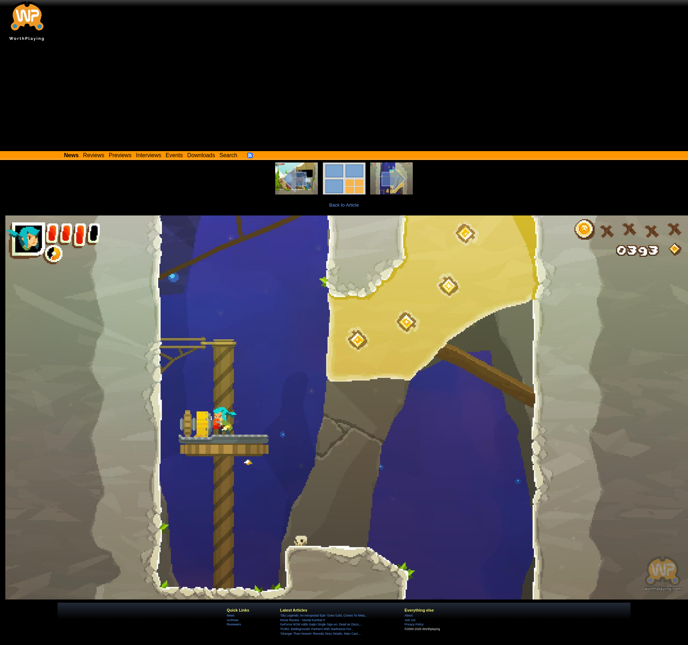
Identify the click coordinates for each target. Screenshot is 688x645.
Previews (120, 155)
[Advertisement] (344, 98)
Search (228, 155)
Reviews (94, 155)
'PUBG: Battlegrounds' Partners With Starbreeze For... (316, 629)
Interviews (148, 155)
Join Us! (410, 620)
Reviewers (234, 624)
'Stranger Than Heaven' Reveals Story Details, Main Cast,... (320, 633)
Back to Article (344, 205)
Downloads (201, 155)
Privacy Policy (414, 624)
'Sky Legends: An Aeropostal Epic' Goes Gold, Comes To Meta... (323, 615)
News (230, 615)
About (408, 615)
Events (174, 155)
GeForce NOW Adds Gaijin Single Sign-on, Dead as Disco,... (321, 624)
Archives (233, 620)
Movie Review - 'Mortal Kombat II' (302, 620)
